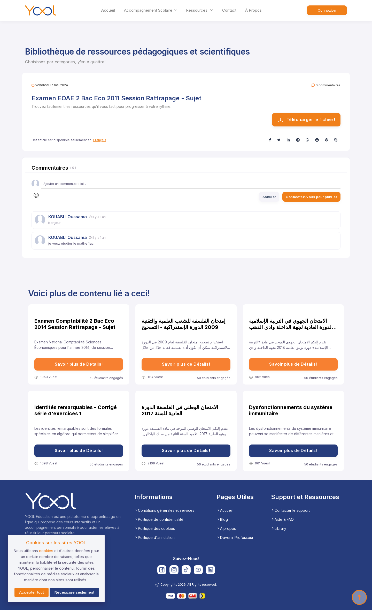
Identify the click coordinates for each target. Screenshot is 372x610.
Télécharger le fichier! (306, 120)
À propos (253, 10)
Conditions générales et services (164, 510)
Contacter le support (290, 510)
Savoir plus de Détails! (79, 364)
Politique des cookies (154, 528)
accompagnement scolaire (150, 10)
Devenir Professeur (234, 537)
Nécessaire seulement (74, 592)
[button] (270, 139)
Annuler (269, 197)
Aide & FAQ (282, 519)
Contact (229, 10)
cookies (46, 550)
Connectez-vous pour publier (311, 197)
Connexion (327, 10)
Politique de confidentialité (158, 519)
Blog (222, 519)
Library (278, 528)
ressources (199, 10)
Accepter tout (31, 592)
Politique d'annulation (154, 537)
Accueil (108, 10)
